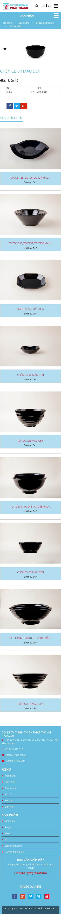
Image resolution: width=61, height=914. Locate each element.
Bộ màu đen (15, 25)
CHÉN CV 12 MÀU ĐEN (30, 375)
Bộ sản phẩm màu (45, 22)
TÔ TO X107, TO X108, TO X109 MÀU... (31, 638)
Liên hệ (9, 806)
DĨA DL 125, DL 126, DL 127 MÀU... (30, 177)
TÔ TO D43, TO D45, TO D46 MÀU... (30, 506)
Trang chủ (7, 22)
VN (49, 5)
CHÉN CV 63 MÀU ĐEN (30, 572)
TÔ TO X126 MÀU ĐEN (31, 440)
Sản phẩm (24, 22)
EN (43, 5)
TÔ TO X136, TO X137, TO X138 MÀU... (31, 243)
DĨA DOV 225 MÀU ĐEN (30, 309)
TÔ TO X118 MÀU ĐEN (31, 704)
